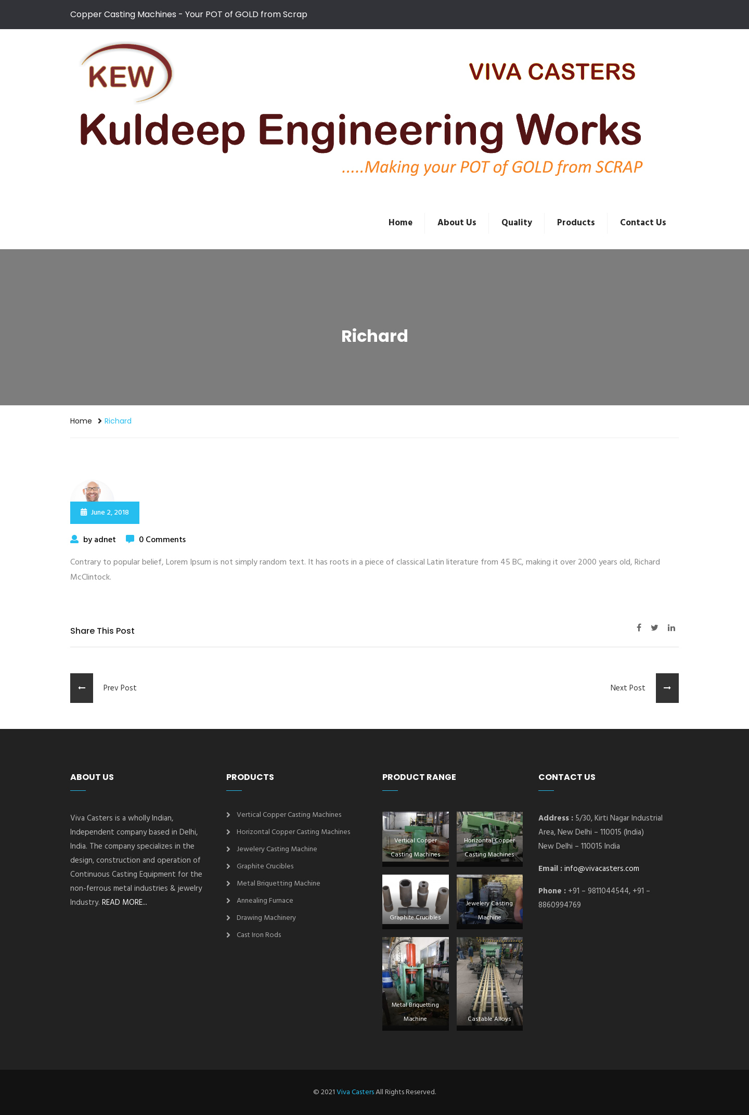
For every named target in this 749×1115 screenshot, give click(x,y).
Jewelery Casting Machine (277, 849)
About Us (456, 223)
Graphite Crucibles (265, 867)
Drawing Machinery (266, 918)
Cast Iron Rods (259, 935)
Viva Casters (355, 1092)
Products (576, 223)
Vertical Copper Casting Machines (289, 815)
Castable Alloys (489, 1019)
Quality (516, 223)
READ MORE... (124, 902)
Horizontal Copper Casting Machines (293, 832)
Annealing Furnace (265, 901)
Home (400, 223)
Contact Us (643, 223)
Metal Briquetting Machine (278, 884)
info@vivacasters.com (601, 869)
